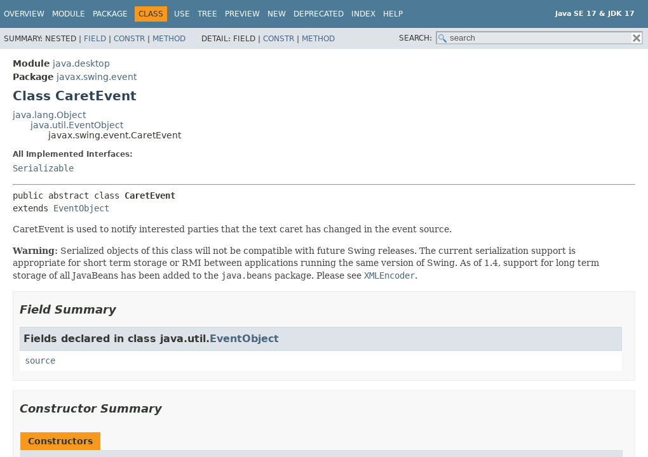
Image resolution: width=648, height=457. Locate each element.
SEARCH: (415, 38)
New (276, 14)
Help (393, 14)
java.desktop (81, 63)
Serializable (43, 168)
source (40, 360)
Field (95, 38)
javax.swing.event (97, 77)
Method (169, 38)
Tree (207, 14)
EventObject (81, 208)
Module (68, 14)
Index (363, 14)
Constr (129, 38)
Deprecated (319, 14)
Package (110, 14)
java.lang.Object (49, 115)
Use (182, 14)
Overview (24, 14)
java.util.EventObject (76, 125)
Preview (242, 14)
